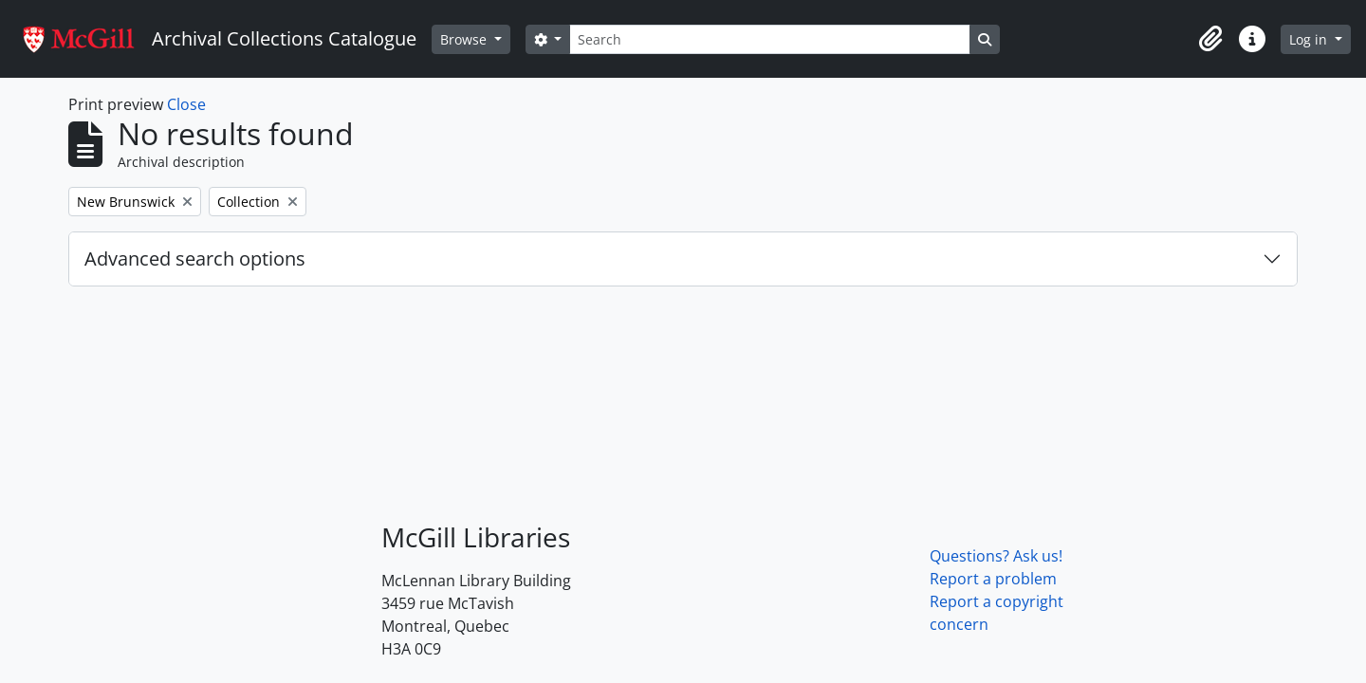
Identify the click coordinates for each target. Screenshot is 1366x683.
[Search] (769, 39)
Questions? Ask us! (996, 555)
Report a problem (993, 578)
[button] (1210, 39)
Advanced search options (194, 258)
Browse (465, 39)
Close (186, 104)
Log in (1310, 39)
